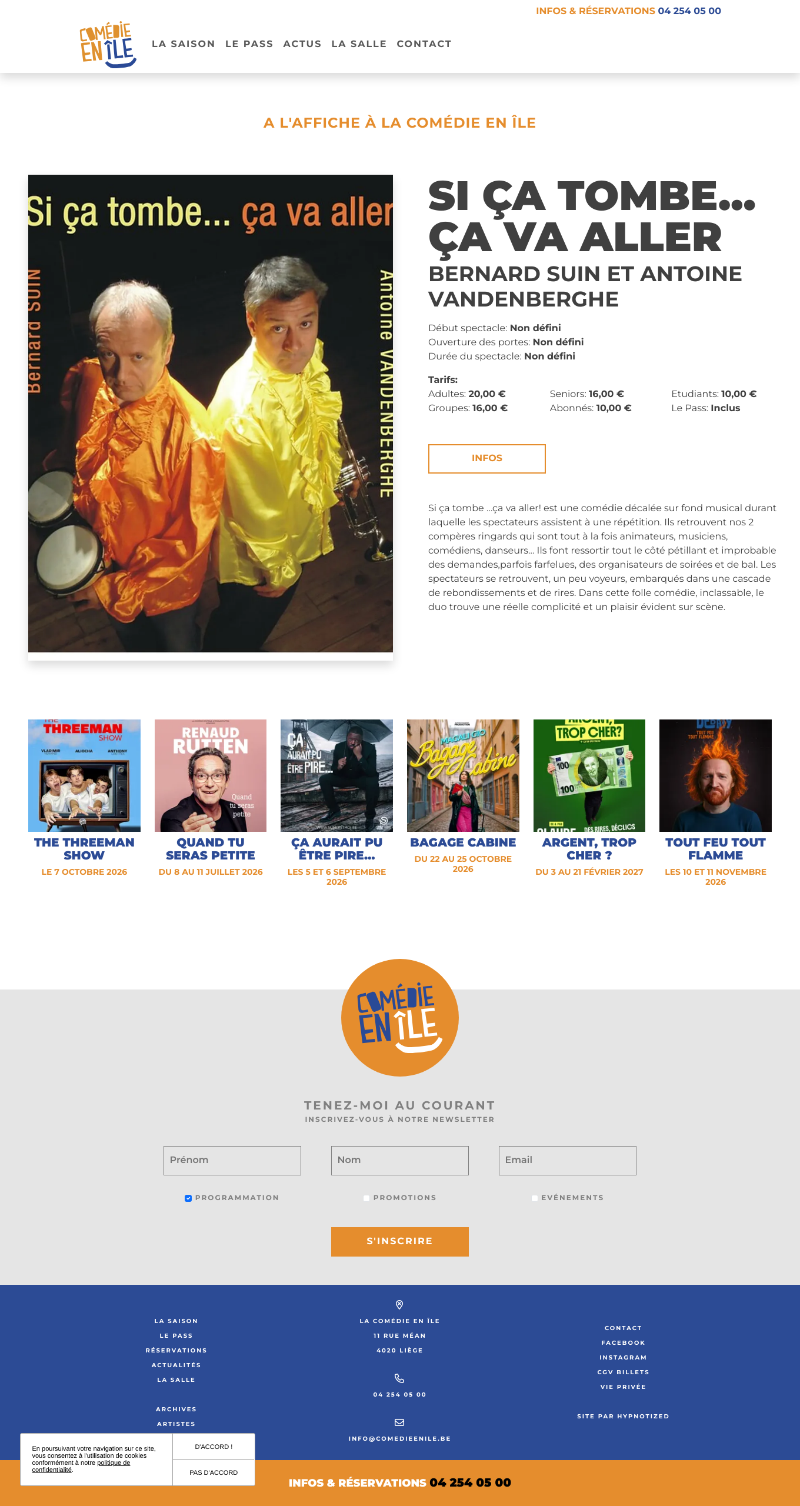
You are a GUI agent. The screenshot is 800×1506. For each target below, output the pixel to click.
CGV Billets (623, 1372)
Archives (176, 1409)
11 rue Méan (400, 1336)
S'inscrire (400, 1241)
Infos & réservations (628, 11)
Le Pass (177, 1336)
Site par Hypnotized (623, 1416)
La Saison (184, 44)
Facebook (623, 1343)
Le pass (249, 44)
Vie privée (624, 1387)
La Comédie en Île (400, 1321)
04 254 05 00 (399, 1394)
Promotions (399, 1198)
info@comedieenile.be (400, 1438)
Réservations (176, 1350)
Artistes (176, 1424)
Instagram (623, 1357)
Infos (487, 458)
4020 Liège (400, 1350)
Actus (302, 44)
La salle (359, 44)
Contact (424, 44)
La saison (177, 1321)
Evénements (567, 1198)
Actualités (177, 1365)
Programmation (232, 1198)
